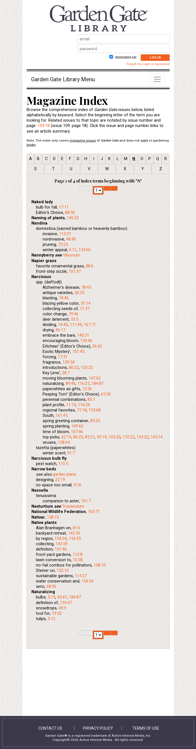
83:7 (91, 399)
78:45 (86, 287)
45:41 (62, 597)
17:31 (63, 356)
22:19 (60, 479)
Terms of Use (145, 728)
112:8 (77, 554)
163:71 (94, 511)
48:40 (71, 239)
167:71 (90, 324)
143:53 (74, 533)
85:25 (95, 420)
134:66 (85, 249)
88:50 (70, 212)
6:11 (73, 249)
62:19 (66, 437)
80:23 (74, 367)
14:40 (63, 324)
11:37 (85, 308)
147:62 (95, 378)
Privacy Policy (98, 728)
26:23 (79, 292)
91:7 (71, 453)
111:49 (76, 324)
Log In (155, 57)
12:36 (87, 388)
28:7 (66, 372)
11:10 (71, 404)
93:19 (102, 437)
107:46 (77, 431)
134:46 (86, 340)
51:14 (86, 303)
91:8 (77, 484)
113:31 (65, 233)
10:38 (78, 559)
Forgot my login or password (148, 64)
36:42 (97, 346)
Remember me (125, 57)
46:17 (60, 329)
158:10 (53, 517)
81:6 (76, 527)
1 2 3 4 (98, 190)
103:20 (115, 437)
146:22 (73, 217)
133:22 (87, 367)
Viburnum (71, 255)
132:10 (63, 570)
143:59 (62, 543)
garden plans (64, 474)
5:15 (51, 597)
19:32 (57, 613)
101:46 (61, 549)
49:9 (62, 608)
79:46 (74, 313)
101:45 (78, 351)
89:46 (70, 383)
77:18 (82, 410)
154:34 (61, 538)
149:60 (77, 426)
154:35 (75, 538)
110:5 (63, 463)
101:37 (75, 271)
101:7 (86, 500)
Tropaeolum (73, 506)
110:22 (129, 437)
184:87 (97, 383)
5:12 (51, 618)
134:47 (66, 602)
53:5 (74, 319)
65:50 (106, 394)
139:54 (69, 362)
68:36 (51, 586)
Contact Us (50, 728)
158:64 (64, 442)
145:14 (157, 437)
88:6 (89, 266)
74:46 (64, 297)
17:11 (64, 207)
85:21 (90, 437)
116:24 (84, 404)
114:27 (81, 575)
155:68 (95, 410)
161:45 (62, 415)
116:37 (83, 383)
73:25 (63, 244)
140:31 (83, 335)
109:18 (44, 125)
